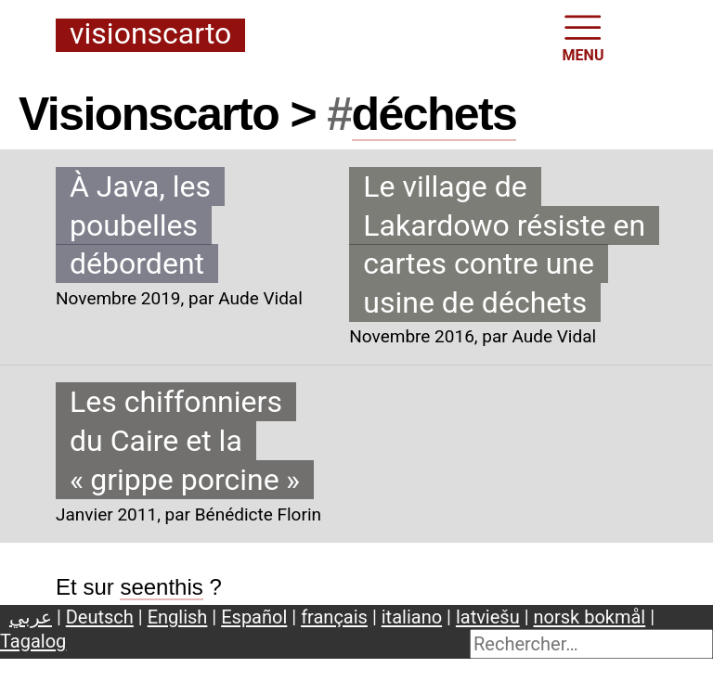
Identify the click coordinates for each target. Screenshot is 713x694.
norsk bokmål (590, 617)
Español (254, 617)
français (334, 617)
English (178, 617)
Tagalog (33, 641)
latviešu (488, 617)
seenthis (161, 586)
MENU (583, 36)
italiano (412, 617)
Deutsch (100, 617)
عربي (30, 617)
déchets (434, 114)
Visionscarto (150, 35)
